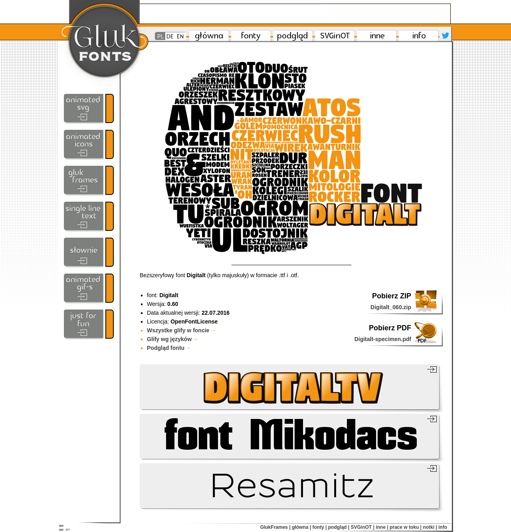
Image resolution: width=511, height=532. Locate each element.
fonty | (319, 527)
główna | (301, 527)
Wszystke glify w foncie (181, 330)
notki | (430, 527)
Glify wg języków (172, 339)
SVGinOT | (362, 527)
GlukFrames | (275, 527)
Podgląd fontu (169, 348)
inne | (382, 527)
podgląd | (338, 527)
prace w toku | (406, 527)
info (442, 527)
